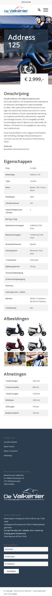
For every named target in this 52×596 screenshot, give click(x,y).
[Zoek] (37, 9)
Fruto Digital (12, 594)
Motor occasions (11, 451)
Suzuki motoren (10, 442)
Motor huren (9, 446)
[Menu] (44, 9)
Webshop (8, 455)
